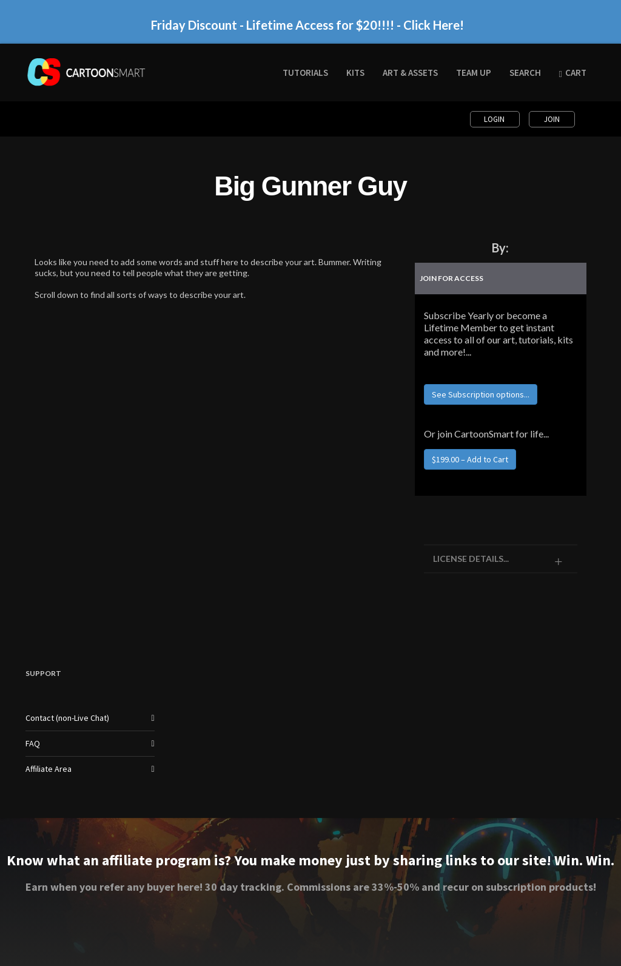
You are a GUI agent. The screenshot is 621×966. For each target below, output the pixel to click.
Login (495, 119)
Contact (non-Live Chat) (67, 717)
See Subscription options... (480, 394)
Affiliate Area (48, 768)
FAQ (32, 743)
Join (552, 119)
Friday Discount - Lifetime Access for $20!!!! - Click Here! (307, 25)
